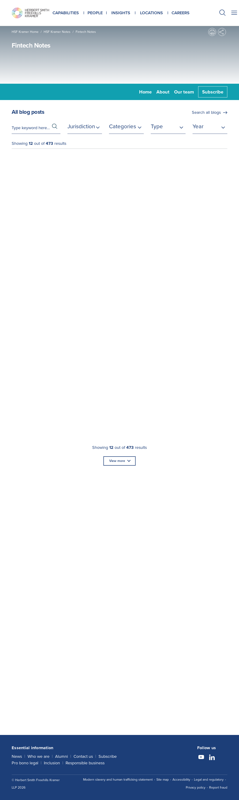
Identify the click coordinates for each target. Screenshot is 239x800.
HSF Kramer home (25, 31)
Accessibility (181, 779)
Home (145, 91)
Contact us (83, 756)
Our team (184, 91)
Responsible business (85, 763)
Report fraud (218, 787)
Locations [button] (151, 13)
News (17, 756)
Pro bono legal (25, 763)
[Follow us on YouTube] (201, 758)
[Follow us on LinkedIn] (212, 758)
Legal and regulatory (209, 779)
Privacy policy (195, 787)
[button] (222, 13)
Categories (122, 126)
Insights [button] (120, 13)
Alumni (61, 756)
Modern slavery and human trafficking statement (118, 779)
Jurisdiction (81, 126)
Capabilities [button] (66, 13)
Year (198, 126)
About (162, 91)
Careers (181, 13)
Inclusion (52, 763)
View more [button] (117, 460)
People (95, 13)
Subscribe (212, 91)
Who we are (38, 756)
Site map (162, 779)
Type (157, 126)
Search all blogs (206, 112)
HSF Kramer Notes (57, 31)
